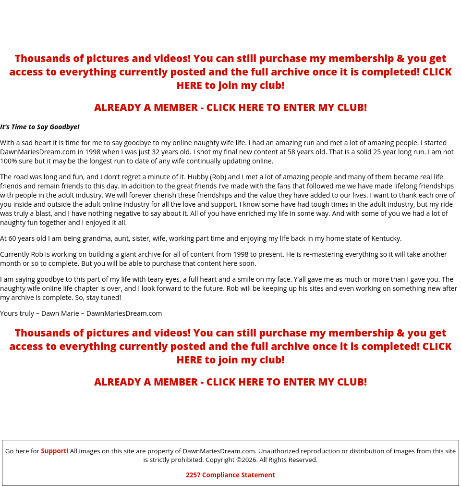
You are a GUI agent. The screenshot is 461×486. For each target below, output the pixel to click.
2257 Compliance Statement (230, 475)
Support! (54, 451)
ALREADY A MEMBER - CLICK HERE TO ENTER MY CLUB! (230, 107)
